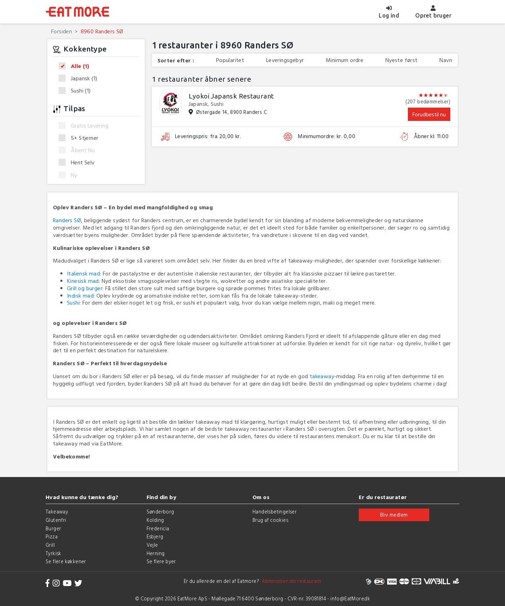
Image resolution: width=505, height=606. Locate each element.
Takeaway (57, 511)
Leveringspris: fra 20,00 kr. (208, 136)
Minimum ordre (344, 60)
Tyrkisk (53, 553)
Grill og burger (84, 288)
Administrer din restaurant (290, 581)
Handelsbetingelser (274, 511)
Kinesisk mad (83, 281)
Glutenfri (56, 520)
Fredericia (158, 528)
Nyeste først (401, 60)
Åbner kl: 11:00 (431, 136)
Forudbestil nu (429, 114)
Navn (445, 60)
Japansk (80, 78)
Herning (156, 553)
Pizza (52, 536)
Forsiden (61, 31)
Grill (50, 545)
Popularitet (230, 60)
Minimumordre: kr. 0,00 (326, 136)
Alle (76, 66)
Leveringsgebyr (285, 60)
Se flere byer (161, 561)
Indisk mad (80, 295)
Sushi (77, 90)
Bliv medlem (394, 514)
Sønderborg (160, 511)
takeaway (322, 376)
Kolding (155, 520)
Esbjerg (155, 536)
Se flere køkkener (66, 561)
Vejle (152, 545)
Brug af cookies (270, 520)
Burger (53, 528)
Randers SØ (67, 220)
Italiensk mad (83, 273)
